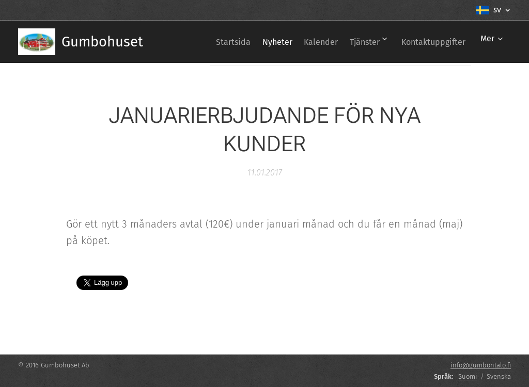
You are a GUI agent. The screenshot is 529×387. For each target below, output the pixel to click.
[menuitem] (204, 42)
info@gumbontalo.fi (480, 365)
